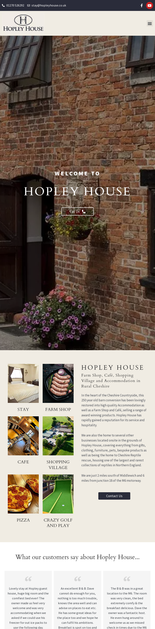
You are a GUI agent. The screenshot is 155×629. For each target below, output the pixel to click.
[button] (150, 23)
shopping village (58, 465)
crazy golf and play (58, 526)
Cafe (23, 462)
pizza (23, 520)
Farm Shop (58, 409)
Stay (23, 409)
